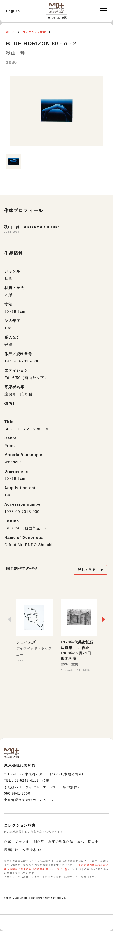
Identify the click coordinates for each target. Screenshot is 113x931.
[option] (56, 113)
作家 (7, 841)
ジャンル (22, 841)
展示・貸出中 (88, 841)
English (13, 11)
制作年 (39, 841)
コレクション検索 (34, 32)
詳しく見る (87, 569)
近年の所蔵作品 (60, 841)
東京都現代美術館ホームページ (29, 800)
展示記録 (11, 850)
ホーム (10, 32)
